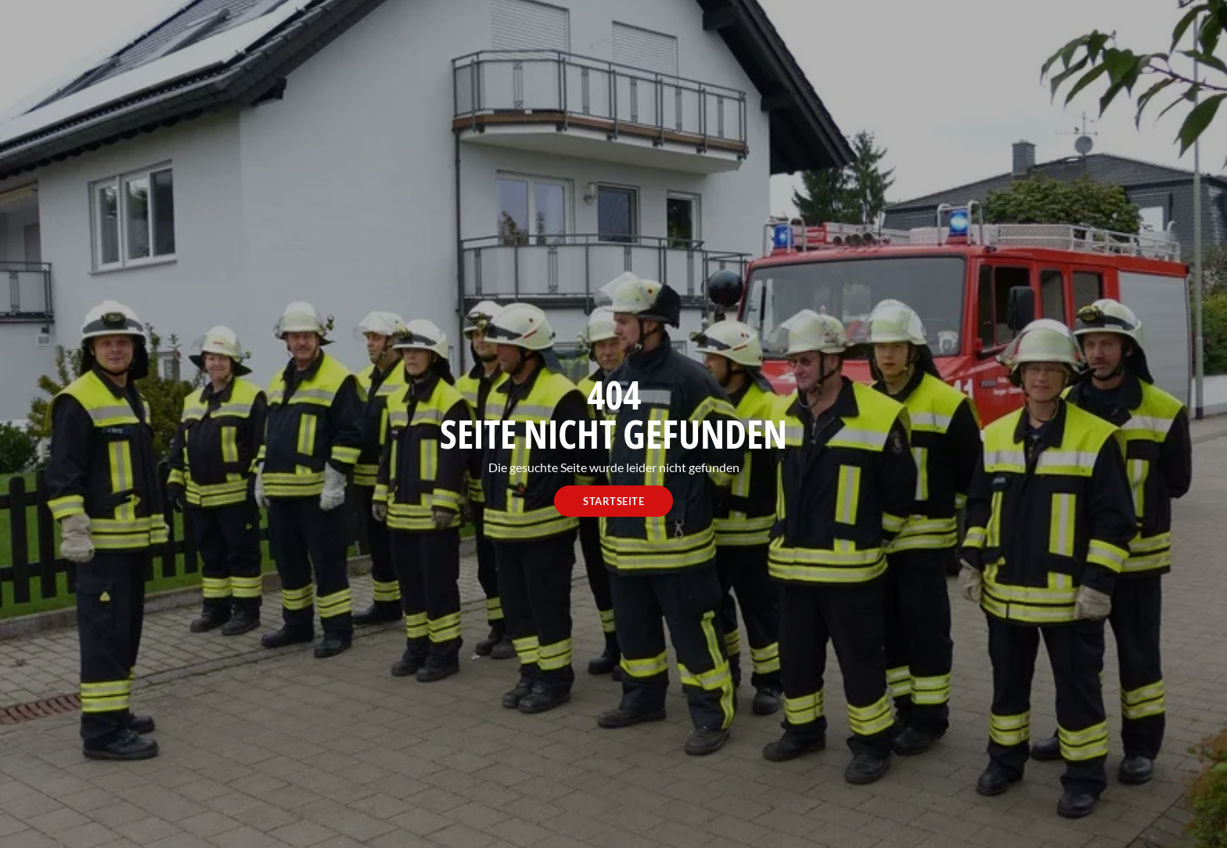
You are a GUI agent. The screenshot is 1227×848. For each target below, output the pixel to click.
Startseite (613, 501)
